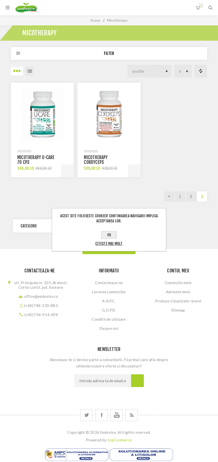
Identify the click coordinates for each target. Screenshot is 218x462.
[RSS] (131, 415)
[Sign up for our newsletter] (102, 380)
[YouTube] (116, 415)
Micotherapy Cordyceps (95, 160)
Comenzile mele (178, 282)
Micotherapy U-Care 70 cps (36, 160)
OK (109, 235)
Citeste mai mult (108, 243)
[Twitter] (86, 415)
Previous (169, 196)
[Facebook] (101, 415)
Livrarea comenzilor (109, 291)
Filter (109, 53)
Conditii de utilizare (109, 319)
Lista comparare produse (200, 71)
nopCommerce (119, 440)
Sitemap (178, 310)
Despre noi (108, 328)
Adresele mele (178, 291)
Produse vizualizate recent (178, 301)
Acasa (95, 20)
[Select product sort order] (150, 71)
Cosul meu (201, 5)
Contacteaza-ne (109, 282)
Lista (29, 71)
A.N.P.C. (109, 301)
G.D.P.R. (109, 310)
